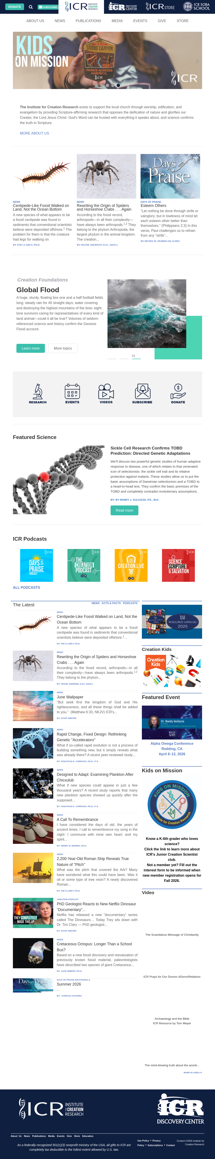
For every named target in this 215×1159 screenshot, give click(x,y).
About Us (35, 21)
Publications (88, 21)
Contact (170, 1145)
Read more (124, 510)
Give (162, 21)
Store (183, 21)
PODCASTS (130, 603)
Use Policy (143, 1140)
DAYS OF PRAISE (151, 202)
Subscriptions (155, 1145)
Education (87, 1136)
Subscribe (48, 7)
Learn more (31, 348)
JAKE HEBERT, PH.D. (71, 971)
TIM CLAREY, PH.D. (70, 643)
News (60, 21)
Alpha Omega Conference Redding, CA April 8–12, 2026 (172, 749)
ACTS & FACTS (111, 603)
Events (140, 21)
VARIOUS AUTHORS (71, 996)
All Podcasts (26, 587)
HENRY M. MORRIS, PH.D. (74, 845)
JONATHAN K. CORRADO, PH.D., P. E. (80, 761)
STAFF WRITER (68, 718)
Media (117, 21)
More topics (63, 348)
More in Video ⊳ (193, 1072)
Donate (14, 7)
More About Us (34, 133)
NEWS (16, 202)
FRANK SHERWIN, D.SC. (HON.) (77, 684)
